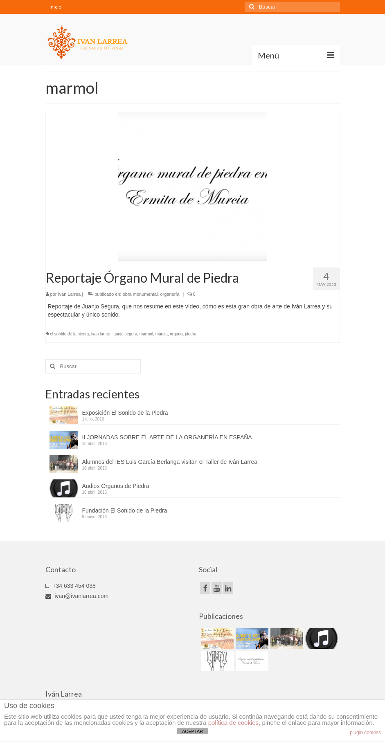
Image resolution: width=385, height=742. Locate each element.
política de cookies (233, 722)
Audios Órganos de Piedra (115, 486)
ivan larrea (100, 334)
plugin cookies (365, 732)
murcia (161, 334)
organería (169, 294)
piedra (190, 334)
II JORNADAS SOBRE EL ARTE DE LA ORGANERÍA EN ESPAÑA (167, 437)
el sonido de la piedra (69, 334)
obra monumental (140, 294)
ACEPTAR (192, 731)
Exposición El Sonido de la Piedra (125, 412)
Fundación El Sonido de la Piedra (124, 510)
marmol (146, 334)
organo (176, 334)
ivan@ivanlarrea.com (77, 596)
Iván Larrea (69, 294)
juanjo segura (125, 334)
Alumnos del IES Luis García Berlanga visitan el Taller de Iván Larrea (170, 462)
